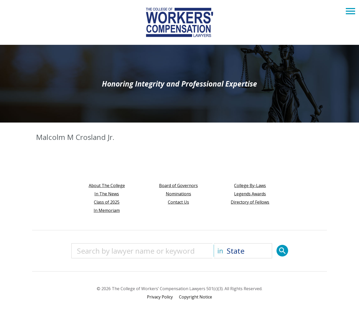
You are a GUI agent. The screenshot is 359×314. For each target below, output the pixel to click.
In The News (106, 194)
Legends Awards (250, 194)
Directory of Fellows (250, 202)
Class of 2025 (106, 202)
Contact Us (178, 202)
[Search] (282, 250)
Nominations (178, 194)
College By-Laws (250, 185)
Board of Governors (178, 185)
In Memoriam (107, 210)
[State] (243, 250)
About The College (107, 185)
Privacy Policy (160, 297)
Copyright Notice (195, 297)
